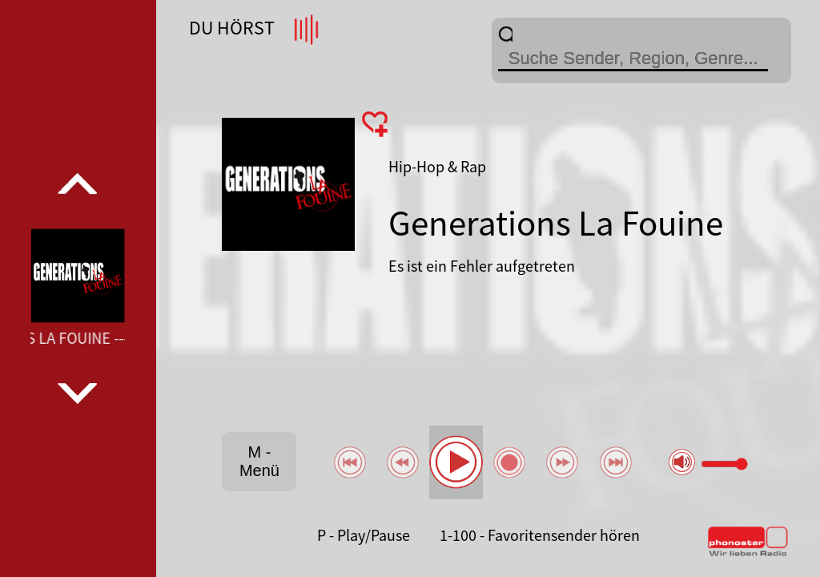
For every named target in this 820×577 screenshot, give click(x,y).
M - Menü (259, 461)
